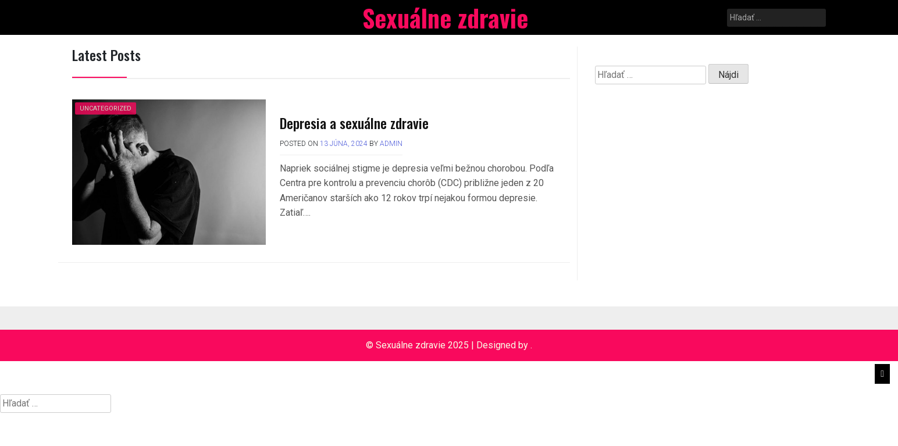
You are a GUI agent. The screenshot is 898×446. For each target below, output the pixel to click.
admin (391, 144)
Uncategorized (105, 108)
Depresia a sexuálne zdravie (354, 122)
